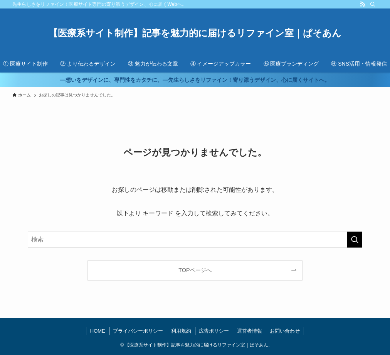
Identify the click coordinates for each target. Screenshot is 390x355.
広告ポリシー (214, 331)
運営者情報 (249, 331)
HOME (97, 331)
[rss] (363, 4)
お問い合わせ (285, 331)
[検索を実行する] (354, 240)
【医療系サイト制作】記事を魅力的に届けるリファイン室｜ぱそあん (195, 33)
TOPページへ (194, 270)
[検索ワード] (195, 240)
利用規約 (181, 331)
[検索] (373, 4)
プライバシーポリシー (138, 331)
